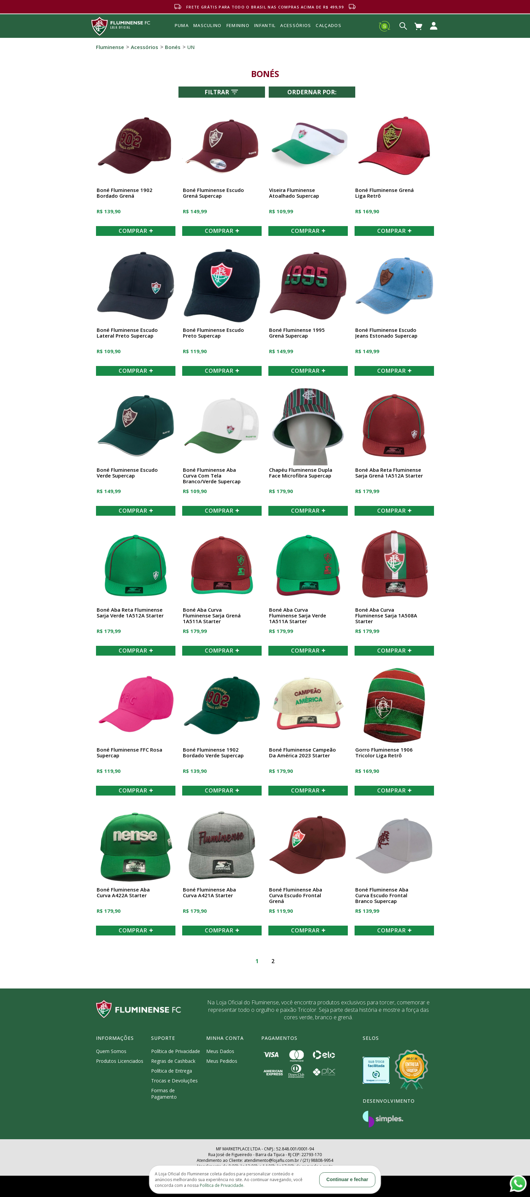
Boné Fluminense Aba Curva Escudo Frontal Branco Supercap (381, 895)
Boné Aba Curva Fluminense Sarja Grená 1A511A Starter (212, 616)
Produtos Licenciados (119, 1061)
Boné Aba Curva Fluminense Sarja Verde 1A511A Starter (297, 616)
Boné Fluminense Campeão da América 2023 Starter (302, 753)
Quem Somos (111, 1051)
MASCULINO (207, 25)
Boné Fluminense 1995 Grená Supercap (297, 333)
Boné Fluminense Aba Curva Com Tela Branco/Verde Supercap (212, 476)
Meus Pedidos (221, 1061)
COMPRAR (136, 231)
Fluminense (110, 47)
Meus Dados (220, 1051)
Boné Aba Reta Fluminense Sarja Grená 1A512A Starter (389, 473)
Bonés (172, 47)
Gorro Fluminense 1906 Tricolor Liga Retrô (384, 753)
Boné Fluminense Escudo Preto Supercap (213, 333)
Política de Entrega (171, 1071)
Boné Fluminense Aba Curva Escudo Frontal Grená (295, 895)
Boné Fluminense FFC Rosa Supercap (129, 753)
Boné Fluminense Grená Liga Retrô (384, 193)
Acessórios (295, 40)
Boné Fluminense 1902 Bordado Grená (124, 193)
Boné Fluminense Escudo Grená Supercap (213, 193)
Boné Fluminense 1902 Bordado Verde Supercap (213, 753)
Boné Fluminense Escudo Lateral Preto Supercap (127, 333)
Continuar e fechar (347, 1179)
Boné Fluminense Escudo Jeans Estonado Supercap (386, 333)
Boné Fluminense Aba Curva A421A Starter (209, 893)
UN (191, 47)
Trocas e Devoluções (174, 1080)
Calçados (328, 25)
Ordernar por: (312, 92)
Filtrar (221, 92)
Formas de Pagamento (164, 1093)
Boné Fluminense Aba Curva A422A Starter (123, 893)
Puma (182, 33)
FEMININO (237, 25)
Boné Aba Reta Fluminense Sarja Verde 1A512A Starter (130, 613)
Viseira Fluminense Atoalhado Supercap (294, 193)
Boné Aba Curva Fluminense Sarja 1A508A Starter (386, 616)
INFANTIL (264, 25)
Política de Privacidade (175, 1051)
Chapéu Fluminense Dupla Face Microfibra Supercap (300, 473)
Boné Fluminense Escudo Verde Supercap (127, 473)
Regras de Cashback (173, 1061)
